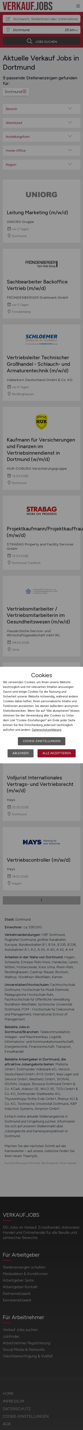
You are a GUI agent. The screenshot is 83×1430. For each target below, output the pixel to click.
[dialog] (41, 715)
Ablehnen (21, 753)
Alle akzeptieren (56, 753)
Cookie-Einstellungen (41, 741)
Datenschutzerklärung (46, 730)
